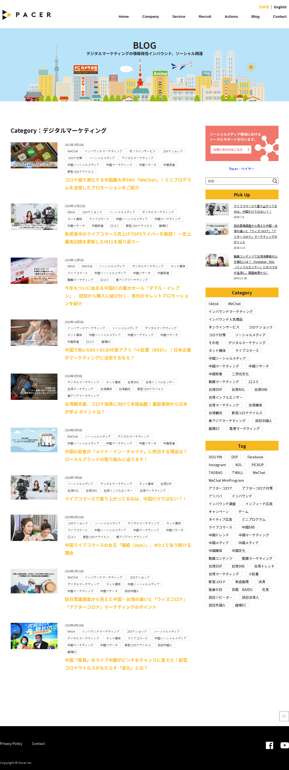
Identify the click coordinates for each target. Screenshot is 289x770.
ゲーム (243, 511)
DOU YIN (215, 456)
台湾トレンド (264, 566)
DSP (234, 456)
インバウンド (242, 495)
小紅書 (254, 573)
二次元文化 (240, 373)
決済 (261, 581)
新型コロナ (217, 581)
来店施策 (242, 581)
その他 (214, 342)
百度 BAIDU (242, 589)
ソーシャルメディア (102, 158)
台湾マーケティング (80, 389)
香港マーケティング (244, 428)
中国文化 (238, 550)
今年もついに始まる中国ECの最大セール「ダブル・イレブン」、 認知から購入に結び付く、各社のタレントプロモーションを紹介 (126, 296)
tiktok (71, 212)
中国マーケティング (119, 165)
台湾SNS (133, 382)
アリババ (215, 495)
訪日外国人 (217, 605)
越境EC (163, 225)
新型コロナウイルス (80, 171)
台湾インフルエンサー (160, 382)
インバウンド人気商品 (226, 319)
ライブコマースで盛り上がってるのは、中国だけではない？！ (126, 498)
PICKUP (258, 464)
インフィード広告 (259, 503)
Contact (280, 16)
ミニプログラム (254, 519)
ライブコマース (99, 219)
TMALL (237, 472)
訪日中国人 (132, 591)
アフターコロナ (221, 488)
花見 (265, 589)
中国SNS (248, 527)
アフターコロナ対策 (257, 488)
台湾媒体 (106, 389)
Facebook (255, 456)
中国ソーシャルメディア (83, 165)
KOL (238, 464)
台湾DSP (166, 483)
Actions (231, 16)
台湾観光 (125, 389)
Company (150, 16)
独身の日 (215, 589)
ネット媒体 (74, 219)
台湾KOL (73, 490)
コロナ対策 (74, 158)
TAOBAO (216, 472)
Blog (256, 16)
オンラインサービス (142, 151)
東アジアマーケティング (132, 280)
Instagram (217, 464)
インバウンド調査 (222, 503)
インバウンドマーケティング (103, 151)
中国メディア (219, 542)
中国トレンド (219, 534)
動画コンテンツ (221, 558)
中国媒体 (215, 550)
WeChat (72, 151)
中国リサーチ (148, 165)
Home (124, 16)
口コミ (114, 225)
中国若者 (169, 165)
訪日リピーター (221, 597)
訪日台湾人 (250, 597)
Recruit (205, 16)
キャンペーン (219, 511)
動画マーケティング (80, 280)
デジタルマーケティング (138, 158)
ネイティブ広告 (220, 519)
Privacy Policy (11, 743)
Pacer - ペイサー (242, 168)
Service (178, 16)
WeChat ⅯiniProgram (226, 480)
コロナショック (172, 151)
